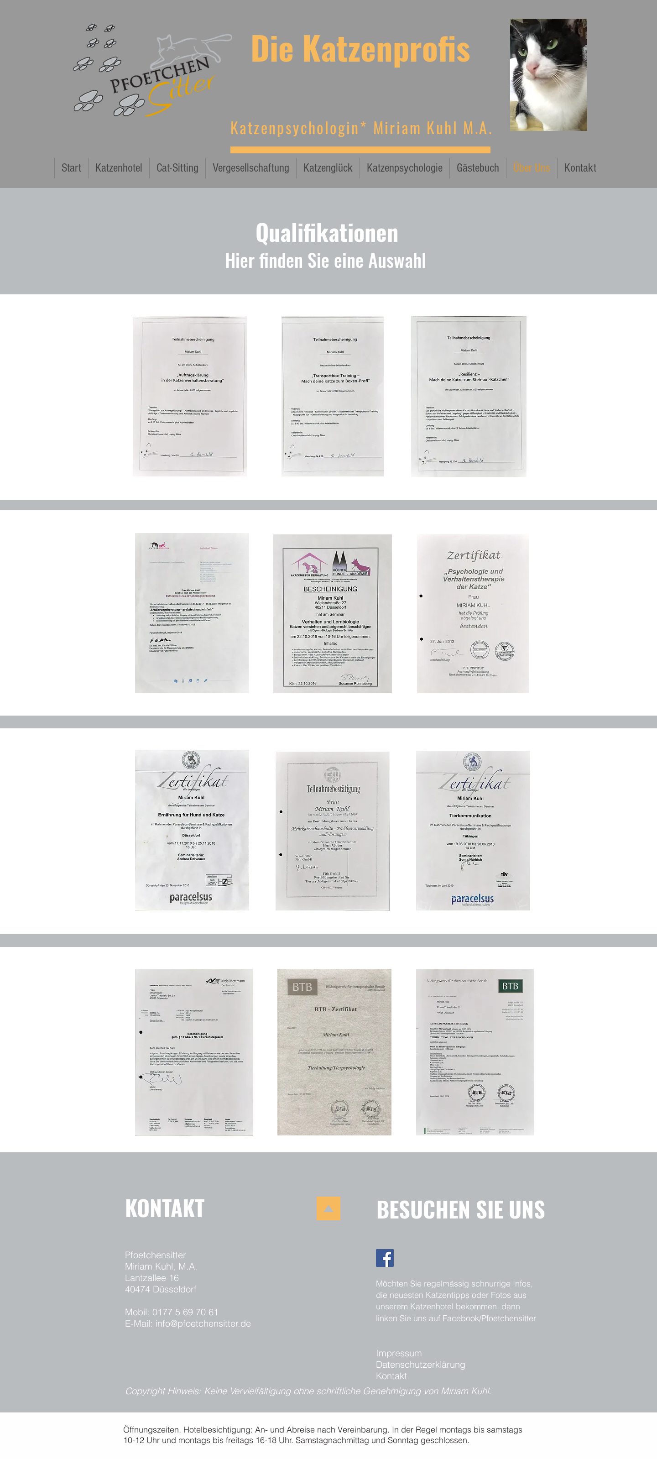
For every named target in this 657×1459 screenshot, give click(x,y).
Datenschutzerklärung (420, 1364)
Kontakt (391, 1375)
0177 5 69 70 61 (185, 1312)
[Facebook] (385, 1258)
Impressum (399, 1353)
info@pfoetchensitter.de (203, 1323)
